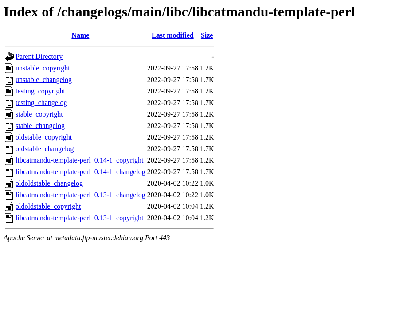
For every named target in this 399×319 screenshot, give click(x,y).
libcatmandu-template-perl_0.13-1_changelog (80, 194)
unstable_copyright (43, 68)
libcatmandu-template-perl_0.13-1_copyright (79, 218)
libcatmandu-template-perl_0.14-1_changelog (80, 171)
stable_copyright (39, 114)
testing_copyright (40, 91)
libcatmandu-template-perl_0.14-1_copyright (79, 160)
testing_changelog (41, 102)
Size (207, 35)
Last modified (173, 35)
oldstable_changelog (45, 148)
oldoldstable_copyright (48, 206)
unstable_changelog (44, 79)
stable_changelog (40, 125)
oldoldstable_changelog (49, 183)
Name (80, 35)
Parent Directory (39, 56)
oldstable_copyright (44, 137)
